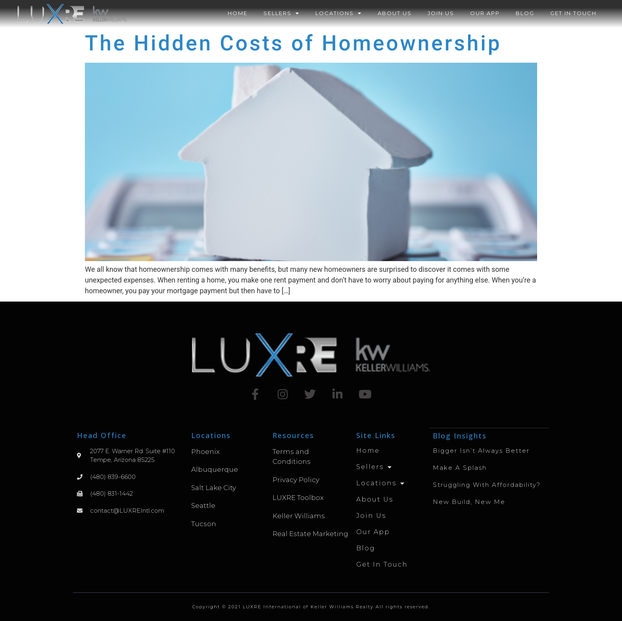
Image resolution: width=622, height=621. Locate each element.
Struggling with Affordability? (487, 484)
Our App (485, 13)
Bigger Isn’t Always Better (481, 450)
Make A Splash (460, 467)
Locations (338, 13)
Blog (525, 13)
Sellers (281, 13)
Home (238, 13)
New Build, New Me (469, 501)
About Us (395, 13)
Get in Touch (573, 13)
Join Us (441, 13)
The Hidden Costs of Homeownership (293, 43)
